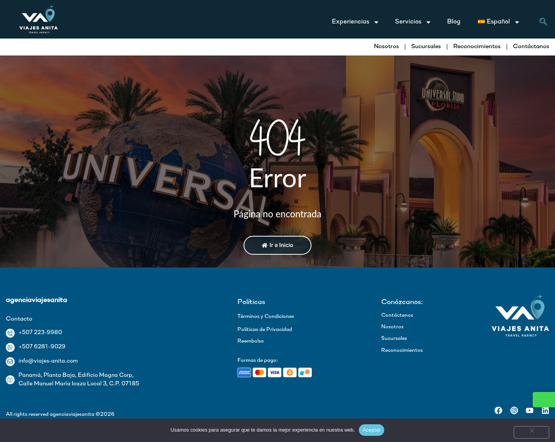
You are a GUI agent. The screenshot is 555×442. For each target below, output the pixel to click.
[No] (531, 432)
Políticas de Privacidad (264, 330)
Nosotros (386, 47)
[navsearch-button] (543, 23)
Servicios (413, 22)
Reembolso (250, 341)
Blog (454, 21)
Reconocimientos (477, 47)
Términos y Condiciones (265, 316)
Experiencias (356, 22)
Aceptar (372, 430)
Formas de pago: (257, 360)
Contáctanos (531, 47)
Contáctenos (397, 315)
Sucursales (426, 47)
